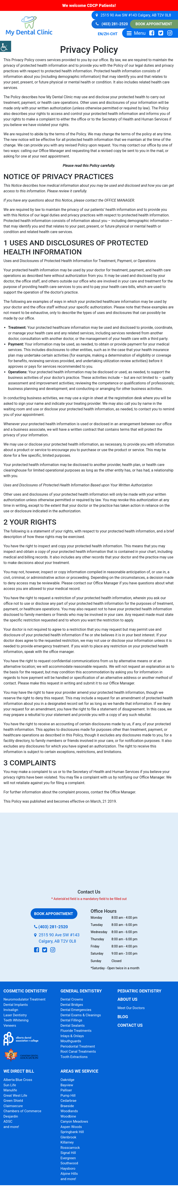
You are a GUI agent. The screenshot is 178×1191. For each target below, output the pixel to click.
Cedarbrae (68, 1101)
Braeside (67, 1106)
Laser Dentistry (15, 1015)
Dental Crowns (71, 999)
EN (100, 34)
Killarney (67, 1142)
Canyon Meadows (74, 1121)
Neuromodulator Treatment (24, 999)
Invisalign (10, 1010)
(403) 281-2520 (112, 24)
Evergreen (68, 1158)
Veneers (9, 1025)
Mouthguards (70, 1041)
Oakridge (67, 1080)
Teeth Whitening (16, 1020)
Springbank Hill (72, 1132)
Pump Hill (68, 1095)
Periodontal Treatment (77, 1046)
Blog (123, 1016)
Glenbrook (68, 1137)
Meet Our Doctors (131, 1008)
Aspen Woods (71, 1127)
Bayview (66, 1085)
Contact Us (130, 1025)
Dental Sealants (72, 1025)
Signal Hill (68, 1153)
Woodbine (68, 1116)
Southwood (69, 1163)
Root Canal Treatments (78, 1051)
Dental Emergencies (75, 1010)
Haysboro (67, 1168)
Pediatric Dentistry (139, 990)
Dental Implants (15, 1005)
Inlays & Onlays (72, 1036)
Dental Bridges (71, 1005)
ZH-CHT (111, 34)
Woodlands (69, 1111)
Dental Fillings (71, 1020)
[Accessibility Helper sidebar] (5, 46)
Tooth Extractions (74, 1057)
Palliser (66, 1090)
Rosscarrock (70, 1148)
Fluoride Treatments (76, 1031)
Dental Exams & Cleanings (80, 1015)
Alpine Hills (69, 1174)
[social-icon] (151, 33)
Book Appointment (154, 24)
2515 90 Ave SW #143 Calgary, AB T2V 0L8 (133, 15)
